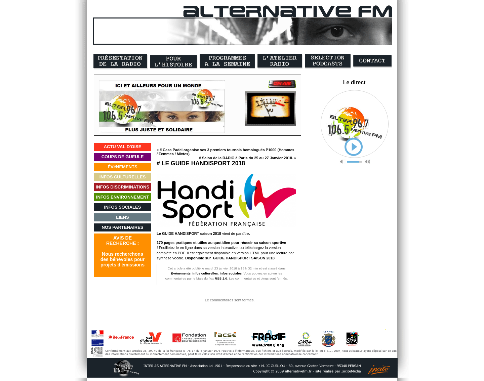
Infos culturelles (205, 273)
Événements (181, 273)
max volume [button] (367, 161)
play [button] (354, 147)
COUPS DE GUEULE (123, 156)
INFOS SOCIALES (122, 207)
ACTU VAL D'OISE (123, 146)
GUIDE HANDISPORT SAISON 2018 (244, 258)
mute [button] (342, 161)
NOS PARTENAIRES (123, 227)
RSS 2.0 (221, 278)
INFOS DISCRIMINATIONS (122, 186)
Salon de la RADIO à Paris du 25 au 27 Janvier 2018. (247, 158)
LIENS (122, 217)
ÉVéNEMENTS (122, 166)
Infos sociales (231, 273)
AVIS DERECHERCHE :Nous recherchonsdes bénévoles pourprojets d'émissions (122, 251)
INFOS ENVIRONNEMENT (122, 197)
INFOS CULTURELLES (122, 176)
